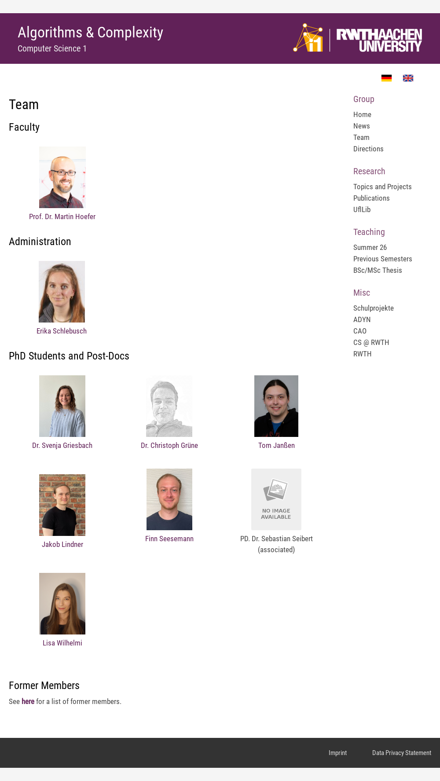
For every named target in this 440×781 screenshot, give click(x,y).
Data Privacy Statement (401, 753)
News (361, 125)
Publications (371, 198)
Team (361, 137)
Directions (368, 148)
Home (362, 114)
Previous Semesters (382, 258)
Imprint (338, 753)
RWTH (362, 353)
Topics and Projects (382, 186)
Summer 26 (370, 247)
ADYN (362, 319)
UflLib (361, 209)
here (28, 701)
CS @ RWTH (371, 342)
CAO (360, 330)
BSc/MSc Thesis (377, 270)
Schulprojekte (373, 308)
